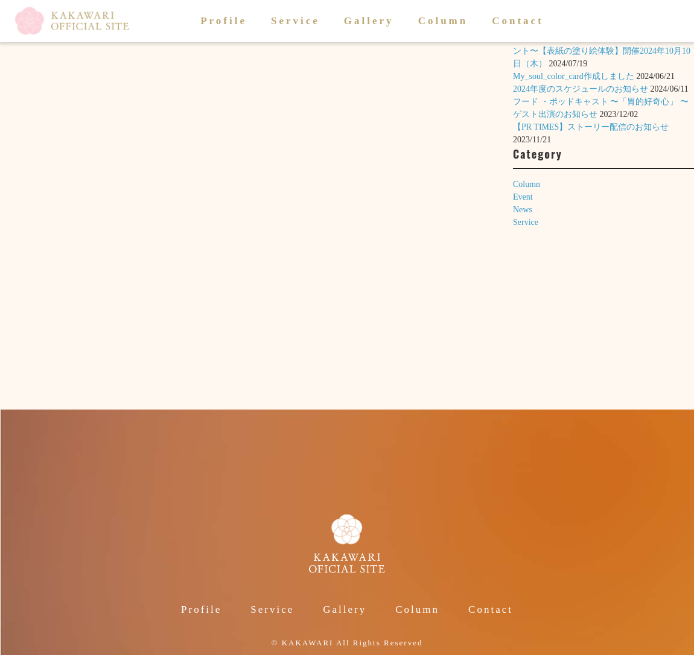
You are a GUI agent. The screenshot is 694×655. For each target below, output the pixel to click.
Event (523, 196)
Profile (223, 21)
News (522, 209)
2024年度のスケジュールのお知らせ (580, 88)
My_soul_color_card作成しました (573, 76)
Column (443, 21)
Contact (518, 21)
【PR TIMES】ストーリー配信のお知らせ (591, 126)
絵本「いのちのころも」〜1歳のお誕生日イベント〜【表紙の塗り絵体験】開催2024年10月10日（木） (601, 51)
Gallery (369, 21)
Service (295, 21)
